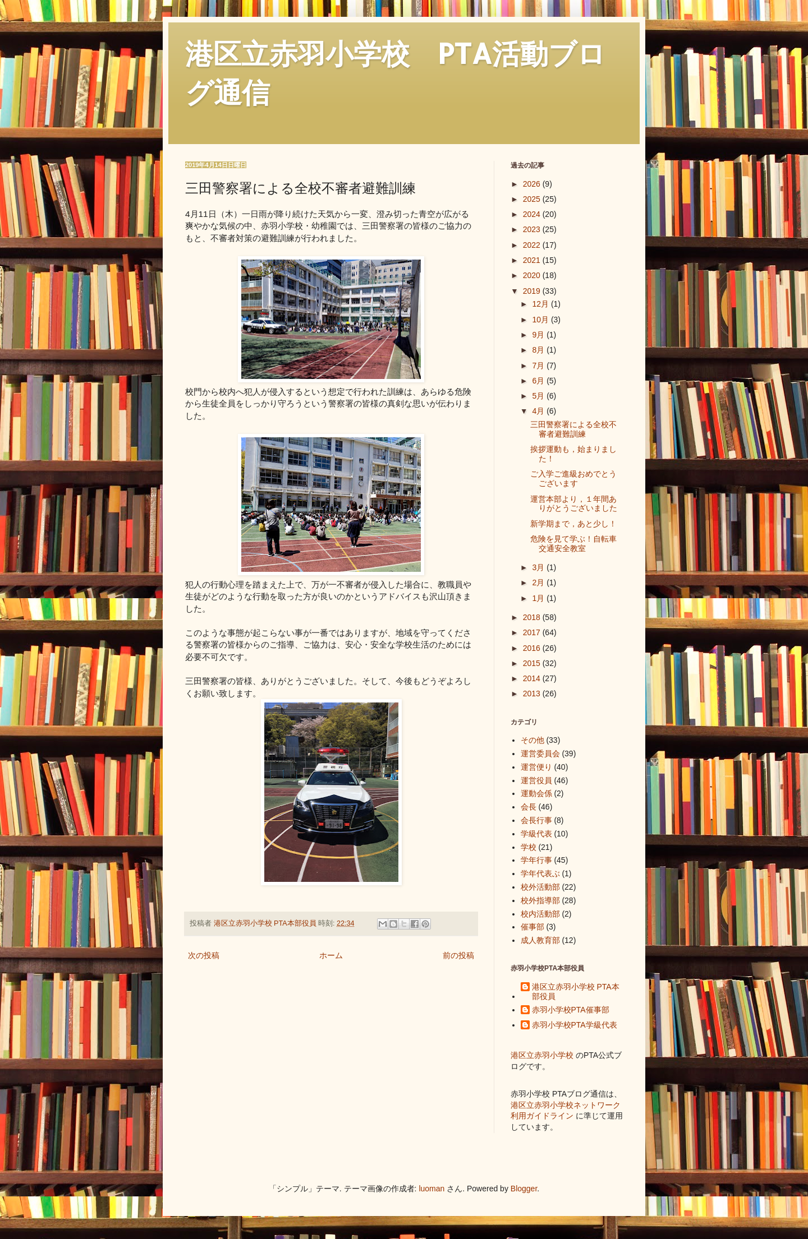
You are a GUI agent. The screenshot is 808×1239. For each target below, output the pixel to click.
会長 (528, 806)
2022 (533, 245)
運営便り (536, 766)
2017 (533, 632)
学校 (528, 847)
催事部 (532, 926)
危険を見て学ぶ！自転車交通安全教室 (573, 543)
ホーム (331, 955)
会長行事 (536, 820)
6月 (539, 380)
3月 (539, 567)
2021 (533, 260)
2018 (533, 617)
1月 (539, 598)
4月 (539, 410)
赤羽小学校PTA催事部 (570, 1009)
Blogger (524, 1188)
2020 (533, 275)
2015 (533, 663)
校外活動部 (540, 886)
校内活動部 (540, 913)
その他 (532, 740)
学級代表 (536, 833)
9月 (539, 334)
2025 (533, 199)
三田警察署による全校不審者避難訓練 (573, 429)
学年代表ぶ (540, 873)
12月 (541, 303)
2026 (533, 183)
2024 (533, 214)
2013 (533, 693)
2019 (533, 290)
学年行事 (536, 860)
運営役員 (536, 780)
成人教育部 (540, 940)
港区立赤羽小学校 (542, 1055)
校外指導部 (540, 900)
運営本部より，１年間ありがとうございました (573, 503)
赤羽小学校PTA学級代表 (574, 1024)
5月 (539, 395)
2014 (533, 678)
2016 (533, 648)
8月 (539, 349)
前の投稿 (458, 955)
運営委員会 (540, 753)
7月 (539, 365)
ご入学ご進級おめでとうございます (573, 478)
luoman (431, 1188)
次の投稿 (203, 955)
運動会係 (536, 793)
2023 (533, 229)
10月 (541, 319)
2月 (539, 582)
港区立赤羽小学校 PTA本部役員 (575, 991)
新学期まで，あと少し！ (573, 523)
